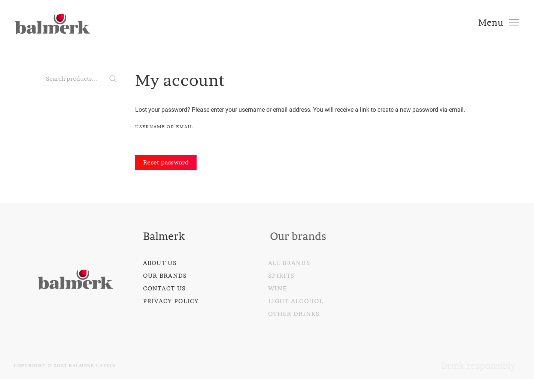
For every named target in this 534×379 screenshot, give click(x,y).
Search (112, 78)
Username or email (164, 126)
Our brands (165, 275)
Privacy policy (170, 301)
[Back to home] (52, 22)
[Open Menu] (498, 22)
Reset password (166, 162)
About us (159, 262)
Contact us (164, 288)
